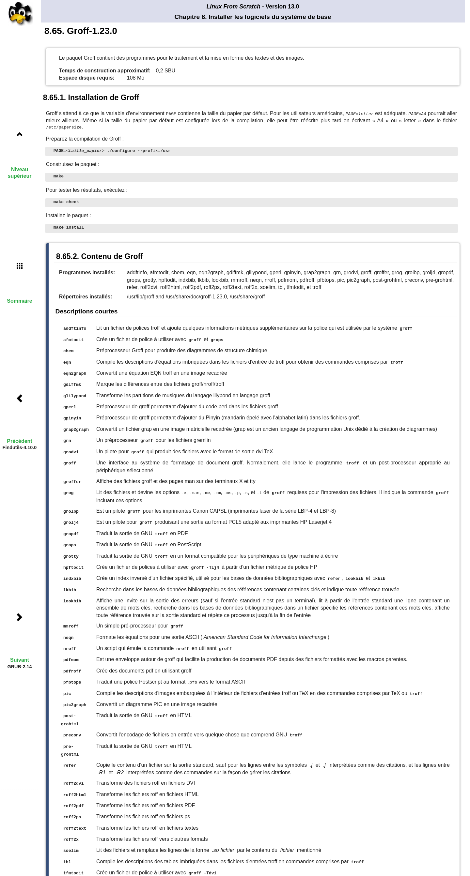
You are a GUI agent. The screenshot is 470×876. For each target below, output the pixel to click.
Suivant (19, 660)
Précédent (19, 441)
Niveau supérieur (20, 172)
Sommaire (19, 301)
